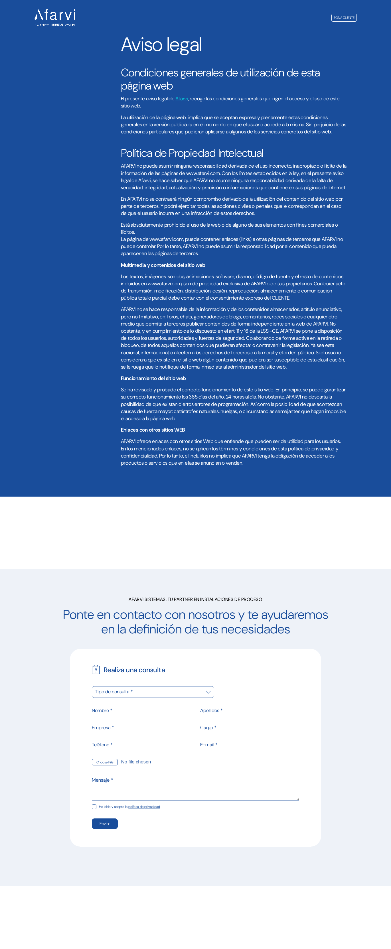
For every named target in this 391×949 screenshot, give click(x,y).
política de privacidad (144, 806)
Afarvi (181, 98)
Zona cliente (344, 17)
